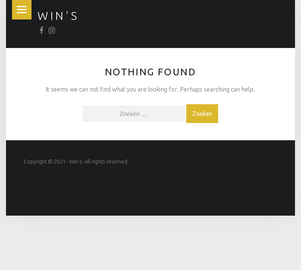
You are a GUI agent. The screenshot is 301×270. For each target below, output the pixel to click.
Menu (21, 10)
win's (58, 15)
